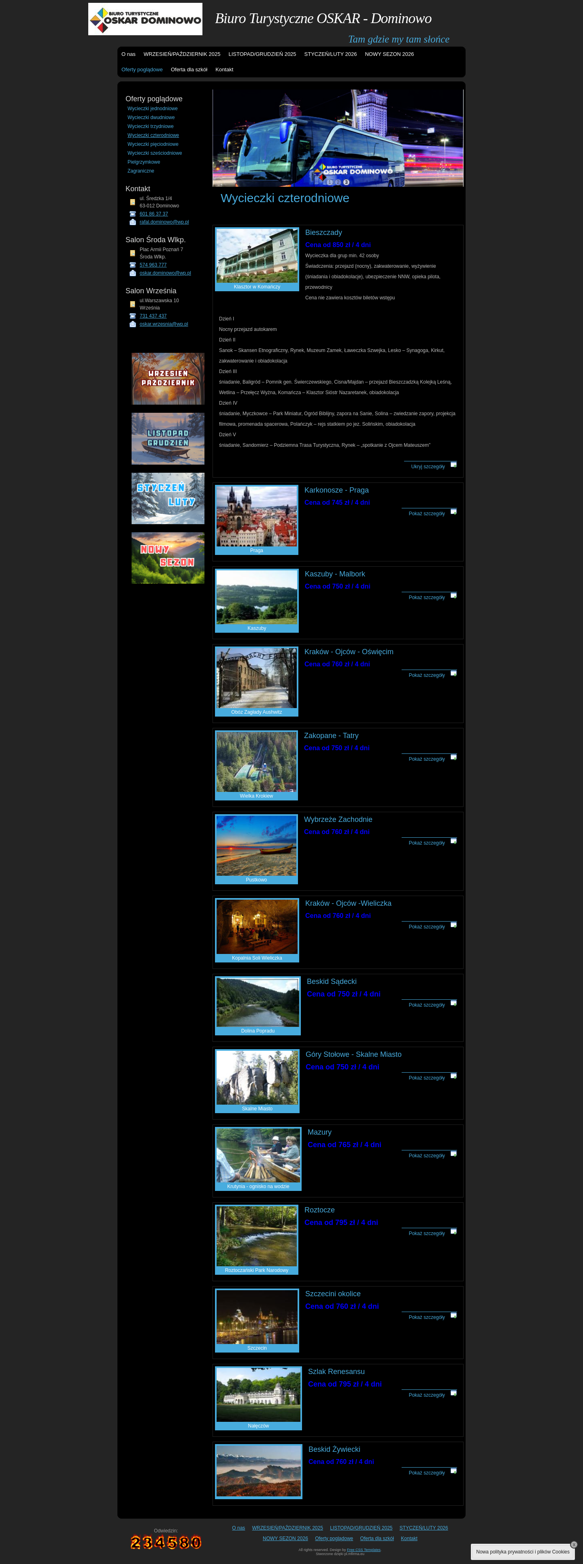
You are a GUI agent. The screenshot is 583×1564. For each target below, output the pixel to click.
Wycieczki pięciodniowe (153, 144)
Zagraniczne (141, 171)
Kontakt (224, 69)
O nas (128, 54)
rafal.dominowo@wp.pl (164, 222)
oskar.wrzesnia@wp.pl (164, 324)
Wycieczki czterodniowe (153, 135)
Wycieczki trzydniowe (151, 126)
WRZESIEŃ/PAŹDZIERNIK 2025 (182, 54)
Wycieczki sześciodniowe (155, 153)
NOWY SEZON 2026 (389, 54)
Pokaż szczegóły (427, 513)
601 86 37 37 (154, 214)
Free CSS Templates (364, 1550)
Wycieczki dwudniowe (151, 117)
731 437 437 (153, 316)
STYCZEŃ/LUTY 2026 (330, 54)
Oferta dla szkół (189, 69)
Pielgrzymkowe (144, 162)
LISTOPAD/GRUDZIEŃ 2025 (262, 54)
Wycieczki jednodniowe (153, 108)
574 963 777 (153, 265)
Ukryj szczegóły (428, 466)
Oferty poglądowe (142, 69)
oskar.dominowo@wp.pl (165, 273)
